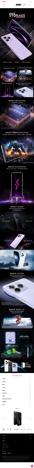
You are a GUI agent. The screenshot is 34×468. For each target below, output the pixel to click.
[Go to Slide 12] (28, 429)
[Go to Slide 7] (17, 429)
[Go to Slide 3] (8, 429)
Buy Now (18, 4)
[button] (17, 418)
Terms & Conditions (5, 447)
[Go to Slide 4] (10, 429)
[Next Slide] (30, 418)
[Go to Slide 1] (3, 429)
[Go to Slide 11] (26, 429)
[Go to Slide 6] (15, 429)
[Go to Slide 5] (13, 429)
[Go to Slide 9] (22, 429)
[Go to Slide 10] (24, 429)
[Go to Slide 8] (19, 429)
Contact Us (4, 442)
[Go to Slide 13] (31, 429)
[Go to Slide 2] (6, 429)
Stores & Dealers (5, 445)
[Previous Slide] (3, 418)
